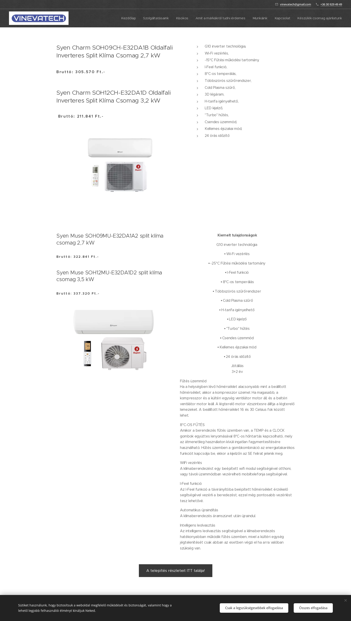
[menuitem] (124, 18)
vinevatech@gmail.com (295, 4)
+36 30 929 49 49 (331, 4)
